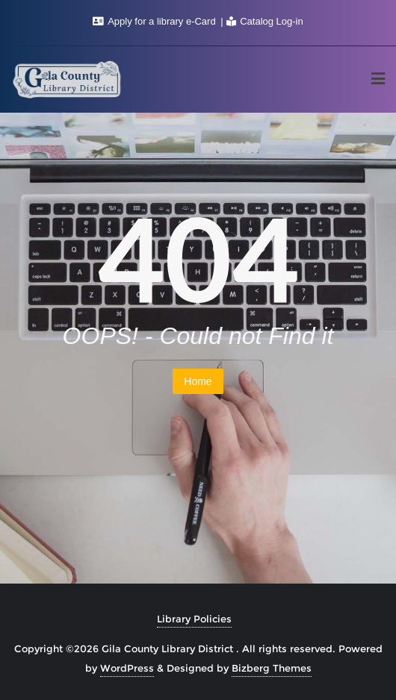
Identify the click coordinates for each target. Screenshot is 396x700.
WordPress (127, 668)
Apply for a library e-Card (155, 21)
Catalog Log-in (264, 21)
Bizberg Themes (272, 668)
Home (197, 381)
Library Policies (194, 619)
